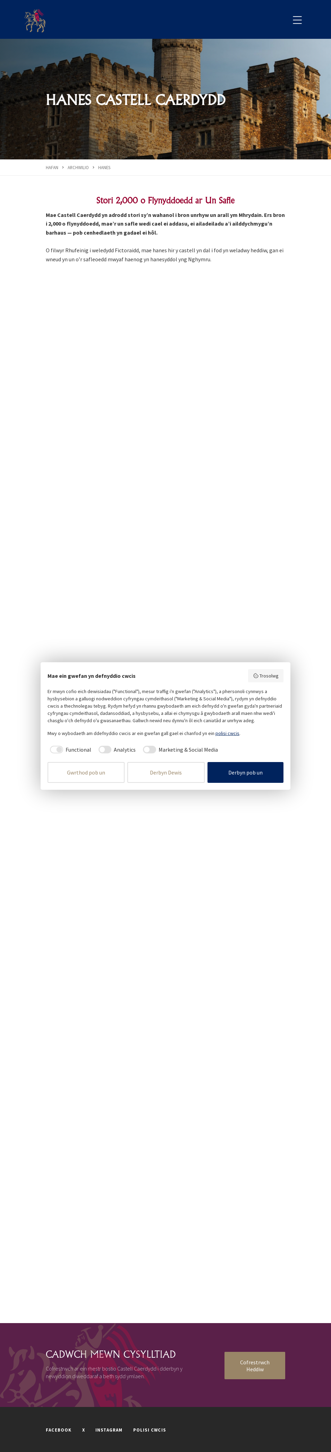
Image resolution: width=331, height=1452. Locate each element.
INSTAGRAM (109, 1430)
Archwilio (78, 167)
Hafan (52, 167)
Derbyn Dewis (166, 772)
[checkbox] (69, 749)
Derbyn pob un (245, 772)
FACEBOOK (59, 1430)
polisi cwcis (227, 733)
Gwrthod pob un (86, 772)
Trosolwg (266, 676)
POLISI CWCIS (149, 1430)
